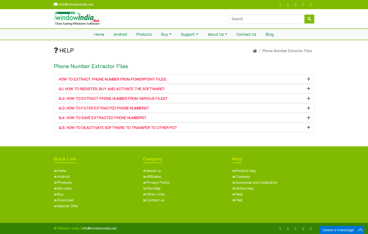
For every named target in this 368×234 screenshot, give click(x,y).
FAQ (239, 199)
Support (188, 34)
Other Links (155, 193)
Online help (245, 188)
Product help (246, 170)
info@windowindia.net (73, 4)
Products (144, 34)
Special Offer (67, 205)
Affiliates (153, 176)
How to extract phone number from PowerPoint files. (113, 79)
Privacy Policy (158, 182)
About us (153, 170)
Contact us (155, 199)
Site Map (153, 188)
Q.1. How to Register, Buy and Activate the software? (112, 88)
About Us (216, 34)
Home (99, 34)
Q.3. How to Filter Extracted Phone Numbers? (104, 107)
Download (65, 199)
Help (239, 193)
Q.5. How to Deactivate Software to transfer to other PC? (118, 127)
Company (243, 176)
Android (120, 34)
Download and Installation (257, 182)
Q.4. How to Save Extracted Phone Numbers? (102, 117)
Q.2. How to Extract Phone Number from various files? (113, 98)
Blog (270, 34)
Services (64, 188)
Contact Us (246, 34)
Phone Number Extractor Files (91, 66)
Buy (164, 34)
